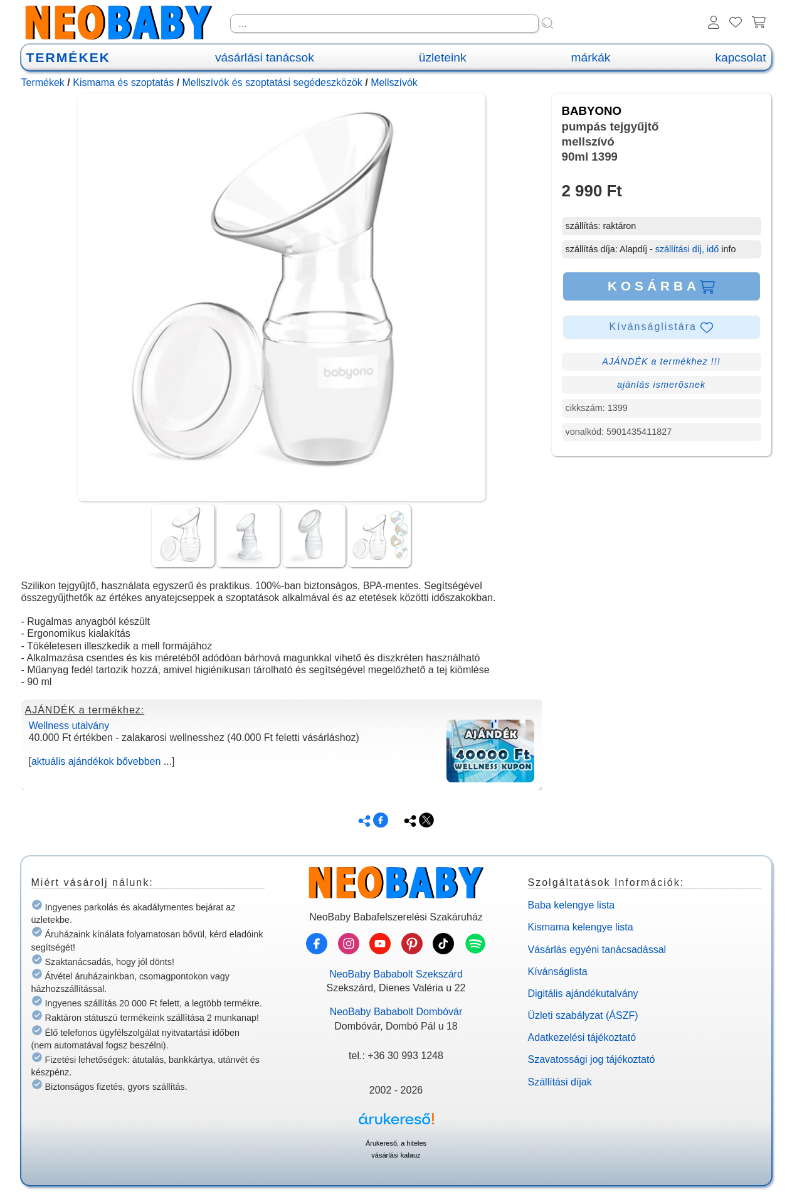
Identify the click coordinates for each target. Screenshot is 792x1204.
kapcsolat (740, 57)
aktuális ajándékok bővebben (96, 761)
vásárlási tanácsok (264, 57)
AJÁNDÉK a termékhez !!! (661, 361)
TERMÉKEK (68, 57)
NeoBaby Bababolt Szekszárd (396, 974)
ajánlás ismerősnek (661, 385)
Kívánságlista (558, 971)
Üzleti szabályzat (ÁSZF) (583, 1015)
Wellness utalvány (69, 725)
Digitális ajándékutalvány (583, 993)
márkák (591, 57)
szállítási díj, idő (687, 249)
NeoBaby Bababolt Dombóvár (396, 1011)
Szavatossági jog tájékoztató (591, 1059)
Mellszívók (394, 82)
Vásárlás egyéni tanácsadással (597, 949)
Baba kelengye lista (571, 905)
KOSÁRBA (661, 286)
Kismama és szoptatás (123, 82)
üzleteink (443, 57)
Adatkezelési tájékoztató (582, 1037)
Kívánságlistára (662, 327)
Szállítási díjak (560, 1082)
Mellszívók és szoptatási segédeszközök (272, 82)
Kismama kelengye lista (580, 927)
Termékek (43, 82)
